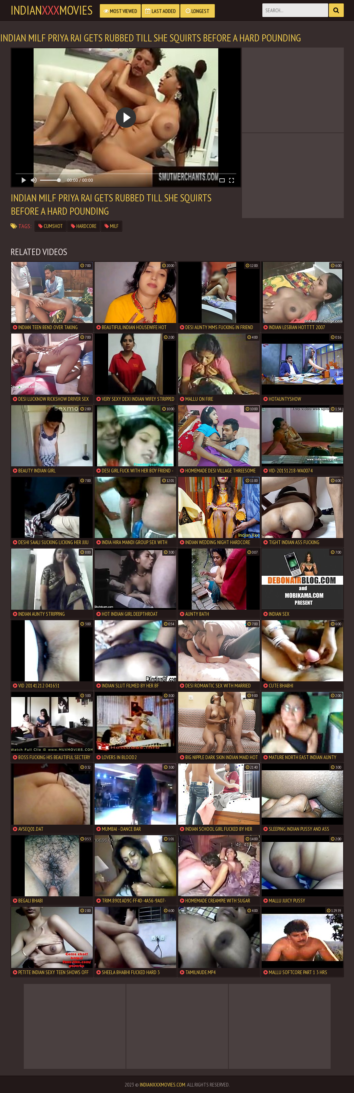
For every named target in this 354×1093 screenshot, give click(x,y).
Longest (197, 10)
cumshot (50, 226)
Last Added (160, 10)
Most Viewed (120, 10)
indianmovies (52, 10)
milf (111, 226)
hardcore (83, 226)
